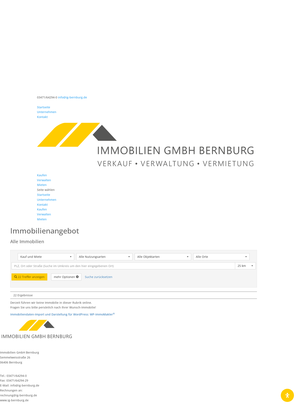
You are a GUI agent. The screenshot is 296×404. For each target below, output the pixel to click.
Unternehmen (46, 112)
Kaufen (42, 139)
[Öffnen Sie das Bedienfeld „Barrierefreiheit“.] (287, 395)
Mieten (42, 148)
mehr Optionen (66, 240)
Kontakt (42, 117)
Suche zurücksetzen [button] (98, 240)
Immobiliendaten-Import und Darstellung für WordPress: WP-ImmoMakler (62, 278)
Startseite (43, 107)
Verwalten (44, 144)
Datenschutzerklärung (157, 401)
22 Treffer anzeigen (29, 240)
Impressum (131, 401)
